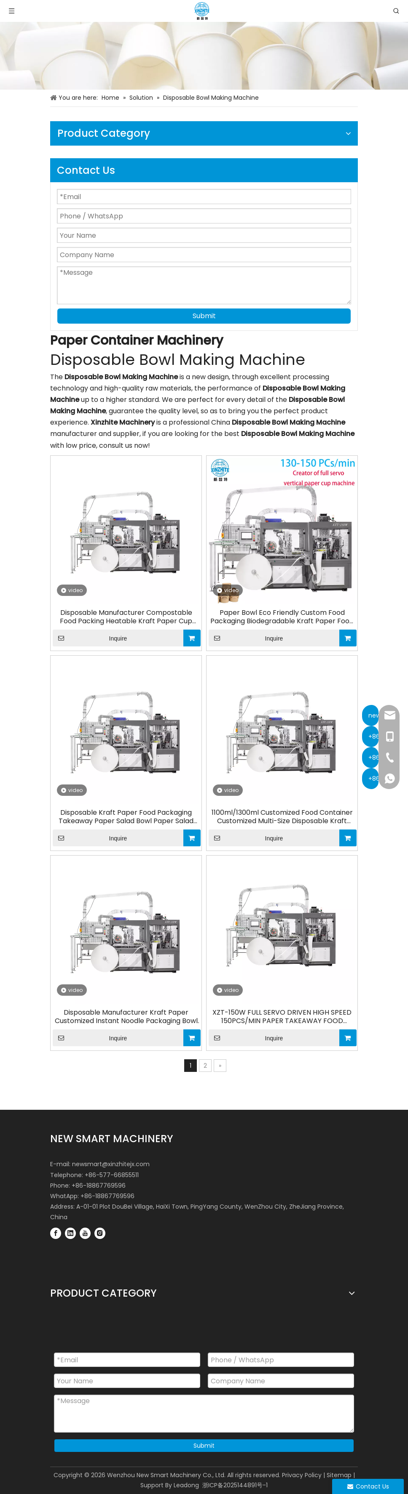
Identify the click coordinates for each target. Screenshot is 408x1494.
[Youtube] (85, 1233)
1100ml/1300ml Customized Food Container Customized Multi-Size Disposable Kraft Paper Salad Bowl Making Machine (282, 816)
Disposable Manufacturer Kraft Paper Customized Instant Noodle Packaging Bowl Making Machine (126, 1016)
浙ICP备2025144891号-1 (235, 1485)
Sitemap (339, 1475)
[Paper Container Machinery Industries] (204, 56)
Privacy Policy (302, 1475)
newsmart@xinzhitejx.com (111, 1164)
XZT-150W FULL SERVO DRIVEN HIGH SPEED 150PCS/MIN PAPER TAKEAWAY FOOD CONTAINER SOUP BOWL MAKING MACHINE (282, 1016)
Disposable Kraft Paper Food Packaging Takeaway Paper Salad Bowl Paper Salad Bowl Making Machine (126, 816)
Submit (204, 316)
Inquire (90, 638)
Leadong (186, 1485)
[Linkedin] (70, 1233)
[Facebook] (55, 1233)
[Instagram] (99, 1233)
